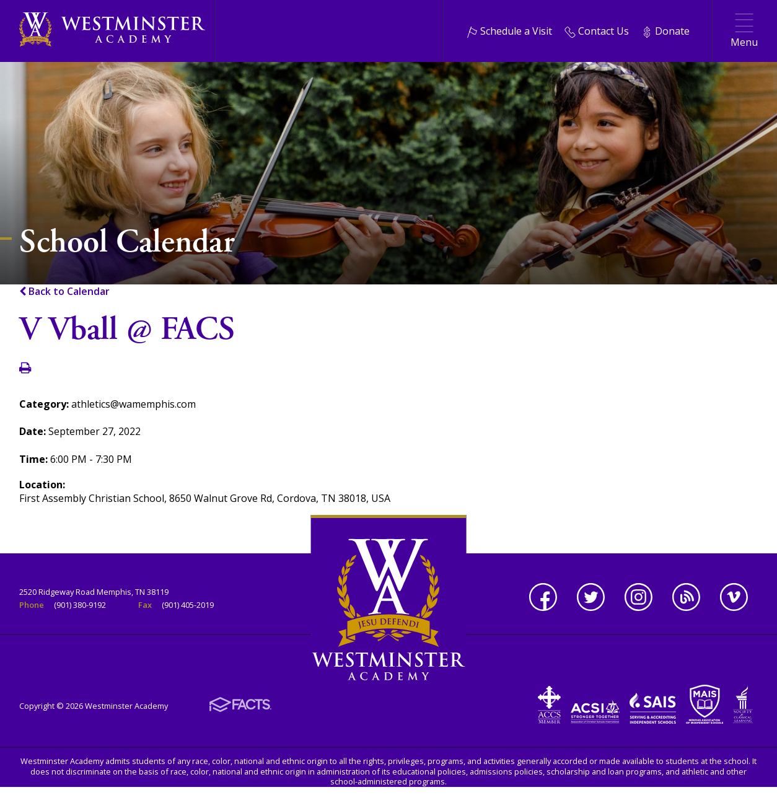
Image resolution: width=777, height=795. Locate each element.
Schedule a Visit (509, 31)
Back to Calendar (64, 291)
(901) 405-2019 (188, 604)
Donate (665, 31)
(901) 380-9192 (80, 604)
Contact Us (596, 31)
